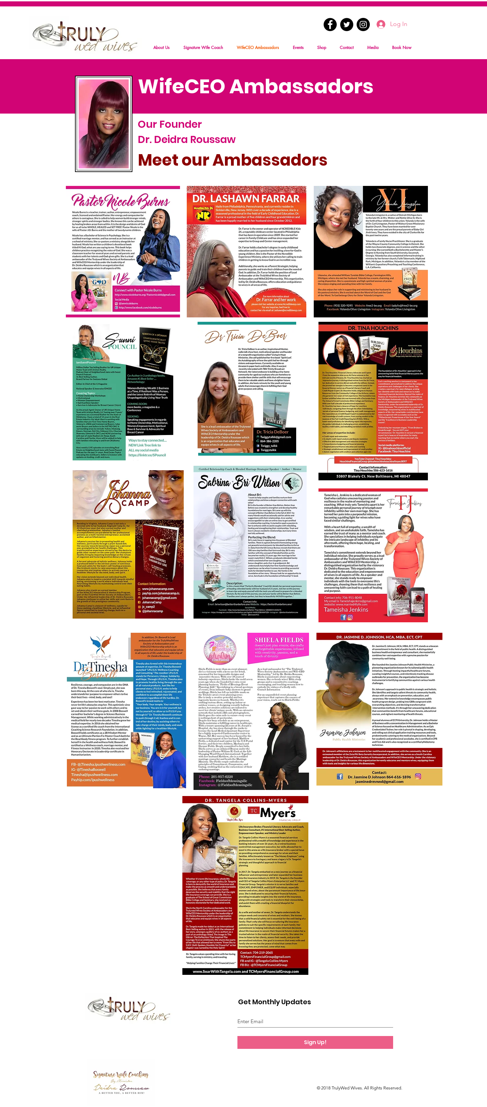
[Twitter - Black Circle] (346, 24)
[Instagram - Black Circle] (363, 24)
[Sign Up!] (315, 1042)
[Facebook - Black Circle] (330, 24)
